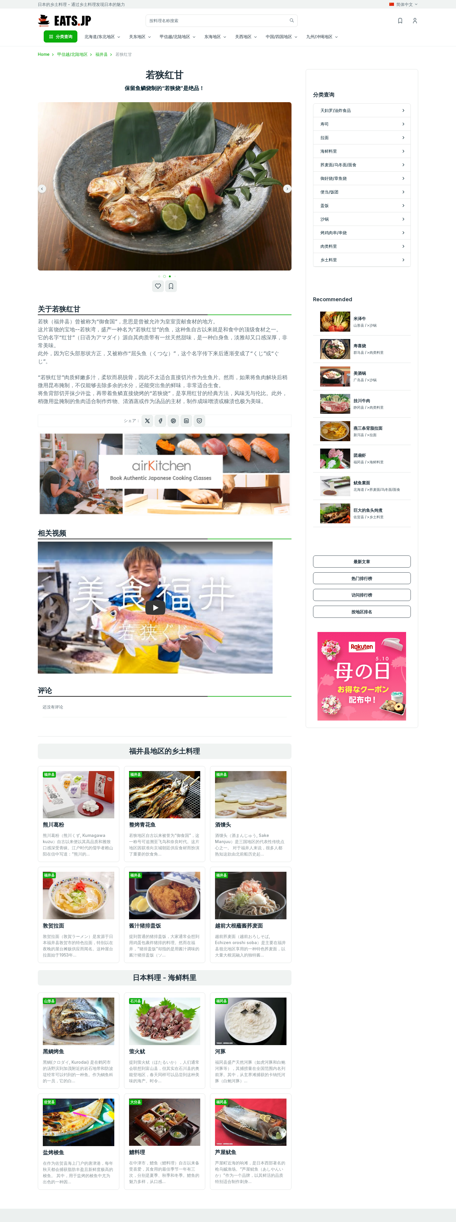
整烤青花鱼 (142, 825)
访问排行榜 (361, 558)
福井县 (104, 54)
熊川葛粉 (53, 825)
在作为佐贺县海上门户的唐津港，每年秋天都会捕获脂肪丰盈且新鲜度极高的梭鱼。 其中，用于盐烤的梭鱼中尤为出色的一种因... (78, 1172)
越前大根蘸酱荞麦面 (239, 926)
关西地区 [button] (243, 36)
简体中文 (401, 4)
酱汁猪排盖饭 (145, 926)
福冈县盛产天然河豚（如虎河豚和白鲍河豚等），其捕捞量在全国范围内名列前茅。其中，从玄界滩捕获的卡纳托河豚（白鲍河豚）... (250, 1071)
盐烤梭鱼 (53, 1152)
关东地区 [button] (137, 36)
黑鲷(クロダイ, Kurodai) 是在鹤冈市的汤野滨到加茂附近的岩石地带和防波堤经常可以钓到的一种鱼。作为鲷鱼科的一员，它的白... (78, 1071)
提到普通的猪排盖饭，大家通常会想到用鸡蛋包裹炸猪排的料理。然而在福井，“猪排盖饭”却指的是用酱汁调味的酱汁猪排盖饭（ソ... (164, 945)
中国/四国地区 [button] (279, 36)
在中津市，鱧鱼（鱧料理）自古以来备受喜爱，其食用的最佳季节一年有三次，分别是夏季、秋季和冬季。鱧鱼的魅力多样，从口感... (164, 1125)
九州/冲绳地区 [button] (319, 36)
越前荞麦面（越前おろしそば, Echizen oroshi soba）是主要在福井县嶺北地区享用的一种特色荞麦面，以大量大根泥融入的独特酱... (250, 945)
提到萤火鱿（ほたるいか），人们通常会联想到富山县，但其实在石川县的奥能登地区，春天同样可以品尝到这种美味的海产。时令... (164, 1071)
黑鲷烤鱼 (53, 1051)
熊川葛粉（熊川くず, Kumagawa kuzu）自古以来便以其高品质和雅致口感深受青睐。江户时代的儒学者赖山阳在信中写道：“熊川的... (78, 844)
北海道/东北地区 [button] (99, 36)
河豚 (220, 1051)
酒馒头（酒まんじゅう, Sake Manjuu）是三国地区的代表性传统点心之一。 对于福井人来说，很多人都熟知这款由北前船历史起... (249, 844)
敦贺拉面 (53, 926)
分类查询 (60, 36)
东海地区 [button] (212, 36)
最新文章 (362, 524)
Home (46, 54)
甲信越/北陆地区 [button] (175, 36)
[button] (159, 276)
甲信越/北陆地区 (75, 54)
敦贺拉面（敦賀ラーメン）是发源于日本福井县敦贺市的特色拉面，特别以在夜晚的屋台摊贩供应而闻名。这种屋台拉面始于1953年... (78, 945)
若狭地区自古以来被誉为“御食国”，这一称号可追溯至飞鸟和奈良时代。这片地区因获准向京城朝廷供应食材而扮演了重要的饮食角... (164, 844)
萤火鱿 (137, 1051)
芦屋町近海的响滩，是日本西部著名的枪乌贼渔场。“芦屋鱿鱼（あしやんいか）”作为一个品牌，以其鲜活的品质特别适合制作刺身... (250, 1125)
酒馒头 (223, 825)
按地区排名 (361, 575)
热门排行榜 (361, 541)
